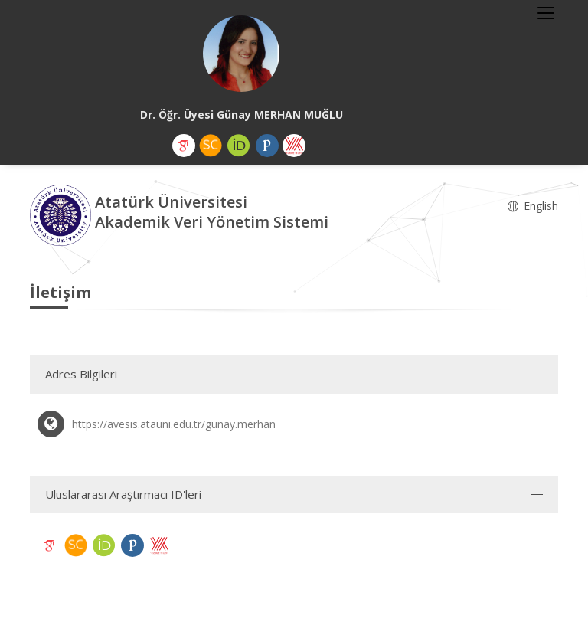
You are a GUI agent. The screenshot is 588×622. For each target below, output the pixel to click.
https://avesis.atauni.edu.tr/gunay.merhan (174, 424)
